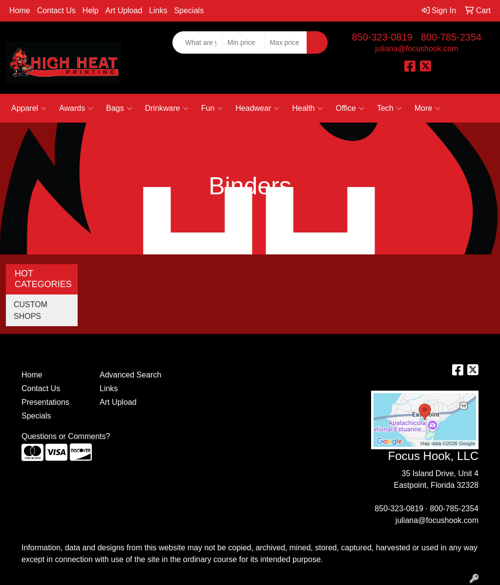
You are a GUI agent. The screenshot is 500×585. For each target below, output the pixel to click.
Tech (389, 108)
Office (349, 108)
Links (158, 10)
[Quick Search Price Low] (243, 42)
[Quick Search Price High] (285, 42)
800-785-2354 (451, 37)
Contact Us (56, 10)
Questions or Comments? (65, 436)
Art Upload (124, 10)
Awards (76, 108)
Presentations (45, 402)
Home (19, 10)
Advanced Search (130, 375)
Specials (189, 10)
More (427, 108)
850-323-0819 (382, 37)
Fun (212, 108)
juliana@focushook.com (416, 48)
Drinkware (166, 108)
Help (91, 10)
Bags (119, 108)
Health (307, 108)
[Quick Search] (197, 42)
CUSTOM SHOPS (30, 310)
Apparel (28, 108)
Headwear (257, 108)
